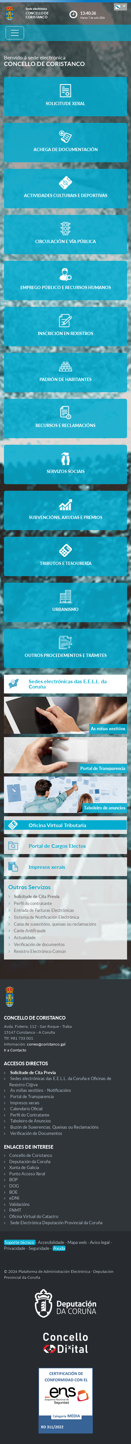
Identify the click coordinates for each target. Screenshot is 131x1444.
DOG (14, 1185)
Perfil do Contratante (29, 1114)
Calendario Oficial (26, 1108)
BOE (13, 1192)
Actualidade (25, 937)
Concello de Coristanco (30, 1155)
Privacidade (15, 1248)
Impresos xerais (24, 1102)
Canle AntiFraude (30, 930)
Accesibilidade (51, 1242)
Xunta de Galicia (24, 1167)
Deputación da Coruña (29, 1161)
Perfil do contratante (33, 903)
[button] (120, 6)
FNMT (15, 1210)
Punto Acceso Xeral (27, 1173)
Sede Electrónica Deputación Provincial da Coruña (56, 1222)
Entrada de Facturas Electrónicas (44, 910)
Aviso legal (100, 1242)
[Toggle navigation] (15, 32)
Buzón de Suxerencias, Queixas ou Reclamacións (54, 1127)
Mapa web (77, 1242)
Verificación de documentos (39, 944)
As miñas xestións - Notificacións (40, 1090)
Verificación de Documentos (36, 1133)
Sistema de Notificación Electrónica (46, 917)
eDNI (14, 1198)
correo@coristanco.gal (46, 1044)
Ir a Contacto (15, 1050)
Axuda (59, 1248)
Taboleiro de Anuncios (30, 1120)
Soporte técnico (20, 1242)
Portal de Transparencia (32, 1096)
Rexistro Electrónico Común (40, 951)
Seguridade (39, 1248)
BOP (13, 1179)
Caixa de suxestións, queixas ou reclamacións (55, 924)
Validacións (19, 1204)
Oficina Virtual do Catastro (33, 1216)
